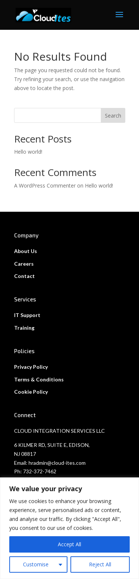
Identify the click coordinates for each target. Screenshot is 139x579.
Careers (24, 263)
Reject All (100, 564)
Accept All (69, 544)
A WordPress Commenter (45, 185)
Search (113, 115)
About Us (25, 251)
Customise (36, 564)
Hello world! (28, 151)
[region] (69, 528)
